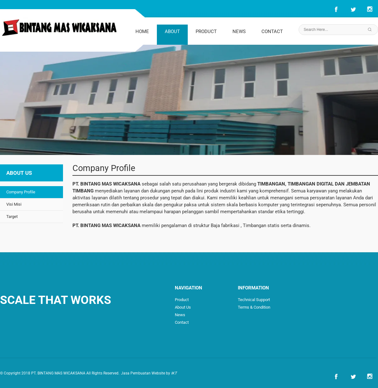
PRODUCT (206, 31)
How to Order (277, 315)
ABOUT (172, 31)
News (180, 314)
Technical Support (254, 299)
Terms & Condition (254, 307)
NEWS (239, 31)
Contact (182, 322)
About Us (183, 307)
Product (182, 299)
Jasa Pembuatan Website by (149, 373)
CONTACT (272, 31)
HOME (142, 31)
